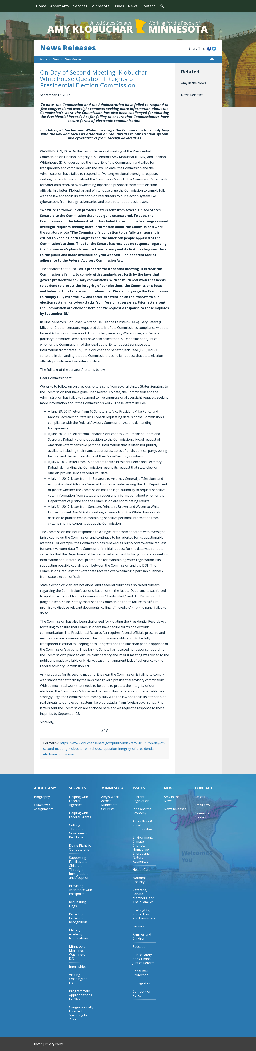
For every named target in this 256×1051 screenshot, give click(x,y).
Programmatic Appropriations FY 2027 (80, 995)
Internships (77, 967)
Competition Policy (142, 993)
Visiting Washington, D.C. (78, 979)
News (132, 6)
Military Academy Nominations (79, 934)
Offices (200, 797)
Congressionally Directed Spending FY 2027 (81, 1013)
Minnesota (100, 6)
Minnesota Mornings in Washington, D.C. (78, 952)
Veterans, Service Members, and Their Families (143, 896)
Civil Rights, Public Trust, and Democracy (144, 914)
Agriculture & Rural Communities (142, 825)
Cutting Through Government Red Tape (78, 831)
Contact (148, 6)
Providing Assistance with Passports (80, 890)
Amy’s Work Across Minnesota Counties (110, 803)
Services (80, 6)
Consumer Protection (140, 973)
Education (140, 947)
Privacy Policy (54, 1044)
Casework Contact (202, 815)
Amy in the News (193, 83)
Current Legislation (141, 799)
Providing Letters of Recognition (78, 918)
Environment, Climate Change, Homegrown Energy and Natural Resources (143, 849)
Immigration (142, 983)
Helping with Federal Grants (80, 815)
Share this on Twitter (214, 49)
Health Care (141, 870)
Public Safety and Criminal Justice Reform (143, 959)
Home (41, 6)
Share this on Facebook (209, 49)
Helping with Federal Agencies (78, 801)
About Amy (59, 6)
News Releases (68, 48)
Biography (42, 797)
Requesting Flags (77, 904)
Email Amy (202, 805)
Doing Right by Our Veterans (80, 847)
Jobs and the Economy (142, 811)
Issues (118, 6)
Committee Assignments (43, 807)
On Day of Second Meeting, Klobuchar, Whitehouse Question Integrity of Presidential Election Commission (94, 78)
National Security (139, 880)
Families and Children (142, 936)
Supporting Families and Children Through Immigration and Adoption (79, 868)
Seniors (138, 926)
